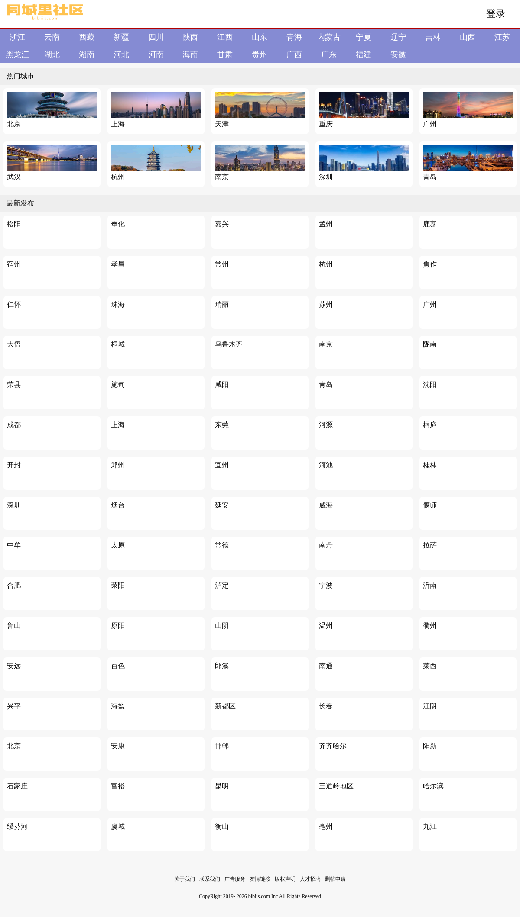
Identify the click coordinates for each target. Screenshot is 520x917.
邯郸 (222, 746)
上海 (118, 124)
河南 (156, 54)
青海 (294, 37)
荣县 (14, 384)
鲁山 (14, 625)
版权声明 (285, 879)
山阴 (222, 625)
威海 (326, 505)
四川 (156, 37)
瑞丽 (222, 304)
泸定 (222, 585)
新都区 (225, 706)
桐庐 (430, 424)
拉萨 (430, 545)
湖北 (52, 54)
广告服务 (234, 879)
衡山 (222, 826)
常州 (222, 264)
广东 (329, 54)
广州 (430, 124)
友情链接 (261, 879)
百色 (118, 665)
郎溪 (222, 665)
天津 (222, 124)
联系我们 (209, 879)
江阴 (430, 706)
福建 (363, 54)
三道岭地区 (336, 786)
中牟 (14, 545)
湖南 (86, 54)
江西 (225, 37)
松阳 (14, 224)
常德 (222, 545)
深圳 (326, 176)
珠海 (118, 304)
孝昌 (118, 264)
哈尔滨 (433, 786)
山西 (467, 37)
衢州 (430, 625)
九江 (430, 826)
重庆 (326, 124)
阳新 (430, 746)
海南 (190, 54)
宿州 (14, 264)
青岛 (430, 176)
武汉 (14, 176)
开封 (14, 465)
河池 (326, 465)
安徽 (398, 54)
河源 (326, 424)
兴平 (14, 706)
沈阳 (430, 384)
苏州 (326, 304)
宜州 (222, 465)
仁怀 (14, 304)
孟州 (326, 224)
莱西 (430, 665)
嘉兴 (222, 224)
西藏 (86, 37)
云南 (52, 37)
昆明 (222, 786)
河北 (121, 54)
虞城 (118, 826)
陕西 (190, 37)
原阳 (118, 625)
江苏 (502, 37)
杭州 (118, 176)
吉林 (433, 37)
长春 (326, 706)
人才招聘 (310, 879)
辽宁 (398, 37)
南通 (326, 665)
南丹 (326, 545)
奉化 (118, 224)
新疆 (121, 37)
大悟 (14, 344)
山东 (259, 37)
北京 (14, 124)
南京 (222, 176)
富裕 (118, 786)
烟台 (118, 505)
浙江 (17, 37)
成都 (14, 424)
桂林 (430, 465)
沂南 (430, 585)
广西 (294, 54)
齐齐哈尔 (333, 746)
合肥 (14, 585)
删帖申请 (335, 879)
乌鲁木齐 (229, 344)
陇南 (430, 344)
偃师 (430, 505)
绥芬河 (17, 826)
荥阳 (118, 585)
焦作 (430, 264)
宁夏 (363, 37)
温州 (326, 625)
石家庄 (17, 786)
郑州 (118, 465)
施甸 (118, 384)
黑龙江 (17, 54)
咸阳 (222, 384)
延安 (222, 505)
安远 (14, 665)
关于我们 (184, 879)
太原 (118, 545)
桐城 (118, 344)
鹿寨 (430, 224)
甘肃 (225, 54)
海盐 (118, 706)
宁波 (326, 585)
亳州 (326, 826)
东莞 (222, 424)
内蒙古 (329, 37)
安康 (118, 746)
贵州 (259, 54)
